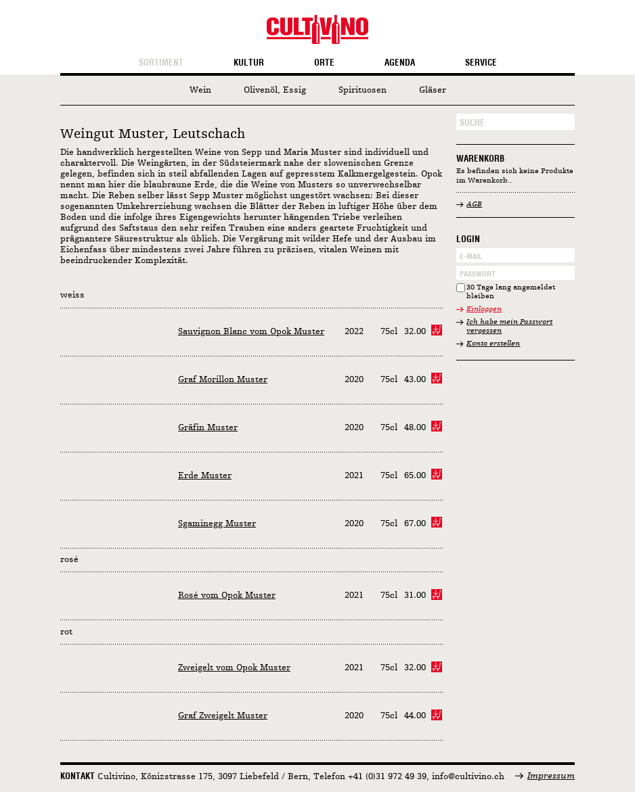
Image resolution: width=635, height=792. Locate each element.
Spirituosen (362, 90)
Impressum (551, 776)
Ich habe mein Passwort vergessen (509, 327)
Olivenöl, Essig (275, 90)
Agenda (400, 62)
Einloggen (484, 309)
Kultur (249, 62)
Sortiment (161, 62)
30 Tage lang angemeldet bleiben (510, 292)
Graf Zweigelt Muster (222, 716)
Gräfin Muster (208, 427)
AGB (474, 204)
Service (481, 62)
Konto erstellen (493, 344)
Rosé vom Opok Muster (227, 595)
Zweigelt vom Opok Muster (234, 667)
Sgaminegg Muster (217, 523)
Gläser (432, 90)
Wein (200, 90)
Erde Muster (205, 475)
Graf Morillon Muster (222, 379)
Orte (324, 62)
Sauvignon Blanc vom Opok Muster (251, 331)
